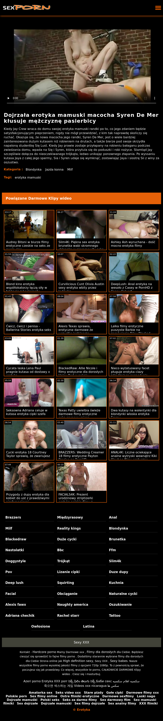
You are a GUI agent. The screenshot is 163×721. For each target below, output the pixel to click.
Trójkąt (63, 561)
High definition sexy (78, 661)
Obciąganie (67, 594)
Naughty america (72, 604)
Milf (70, 169)
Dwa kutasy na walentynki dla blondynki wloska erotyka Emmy (134, 414)
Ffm (112, 550)
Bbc (60, 550)
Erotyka (47, 681)
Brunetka (117, 539)
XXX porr (60, 681)
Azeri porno (32, 681)
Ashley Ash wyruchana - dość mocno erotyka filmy (133, 243)
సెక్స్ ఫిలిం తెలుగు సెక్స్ (81, 681)
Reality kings (69, 528)
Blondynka (34, 169)
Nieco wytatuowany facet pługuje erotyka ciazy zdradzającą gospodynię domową (130, 373)
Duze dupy (118, 572)
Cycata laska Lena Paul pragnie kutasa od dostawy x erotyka (28, 371)
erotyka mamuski (28, 177)
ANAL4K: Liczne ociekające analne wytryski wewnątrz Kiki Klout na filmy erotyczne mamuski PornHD (134, 458)
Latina (88, 626)
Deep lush (14, 583)
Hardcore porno (44, 652)
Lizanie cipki (68, 572)
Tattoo (114, 615)
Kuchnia (116, 583)
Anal (113, 517)
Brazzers (13, 517)
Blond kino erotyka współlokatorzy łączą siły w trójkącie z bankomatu (26, 287)
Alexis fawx (15, 604)
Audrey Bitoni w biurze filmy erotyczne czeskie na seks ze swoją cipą (28, 245)
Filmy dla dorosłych (101, 652)
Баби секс (104, 681)
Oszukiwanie (120, 604)
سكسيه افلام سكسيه (126, 681)
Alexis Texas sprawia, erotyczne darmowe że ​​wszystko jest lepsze (76, 329)
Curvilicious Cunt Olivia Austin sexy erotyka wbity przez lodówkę (81, 287)
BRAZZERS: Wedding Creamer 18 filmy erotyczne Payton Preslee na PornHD (81, 456)
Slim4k (115, 561)
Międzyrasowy (70, 517)
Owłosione (40, 626)
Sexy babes (119, 661)
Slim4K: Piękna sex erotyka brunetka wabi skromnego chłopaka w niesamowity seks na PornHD (80, 247)
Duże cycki (66, 539)
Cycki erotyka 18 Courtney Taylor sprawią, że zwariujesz (28, 454)
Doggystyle (15, 561)
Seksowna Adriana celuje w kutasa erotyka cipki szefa (26, 412)
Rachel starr (68, 615)
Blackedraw (15, 539)
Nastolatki (14, 550)
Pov (8, 572)
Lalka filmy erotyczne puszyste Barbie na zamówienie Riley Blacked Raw (130, 331)
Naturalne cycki (123, 594)
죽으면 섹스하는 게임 (58, 686)
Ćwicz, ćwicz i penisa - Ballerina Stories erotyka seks (28, 328)
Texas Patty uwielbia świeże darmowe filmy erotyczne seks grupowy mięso (79, 414)
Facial (10, 594)
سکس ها (113, 686)
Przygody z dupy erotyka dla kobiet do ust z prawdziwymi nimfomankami (27, 498)
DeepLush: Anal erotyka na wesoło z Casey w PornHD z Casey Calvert (132, 287)
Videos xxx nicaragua (90, 686)
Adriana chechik (20, 615)
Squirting (65, 583)
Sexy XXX (81, 642)
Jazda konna (54, 169)
